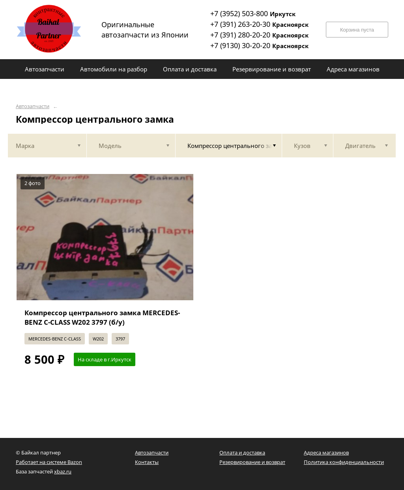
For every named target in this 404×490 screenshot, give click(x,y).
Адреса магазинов (326, 452)
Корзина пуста (357, 30)
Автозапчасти (32, 106)
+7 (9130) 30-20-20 (259, 45)
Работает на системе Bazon (49, 462)
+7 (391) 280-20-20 (259, 34)
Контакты (147, 462)
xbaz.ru (62, 471)
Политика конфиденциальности (344, 462)
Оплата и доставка (242, 452)
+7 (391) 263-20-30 (259, 24)
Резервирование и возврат (252, 462)
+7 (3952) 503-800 (253, 13)
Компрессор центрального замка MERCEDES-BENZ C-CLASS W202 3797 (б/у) (102, 317)
